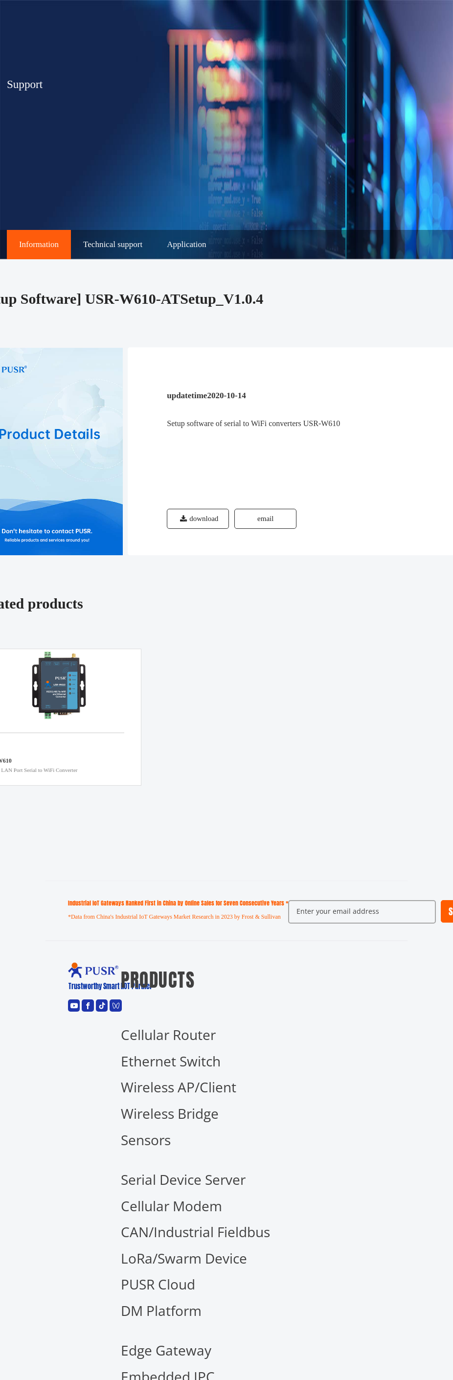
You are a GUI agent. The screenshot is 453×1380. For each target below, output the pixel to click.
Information (39, 244)
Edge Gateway (166, 1350)
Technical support (112, 244)
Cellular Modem (171, 1206)
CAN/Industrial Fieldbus (195, 1231)
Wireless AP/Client (178, 1087)
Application (186, 244)
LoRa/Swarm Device (184, 1258)
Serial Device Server (183, 1179)
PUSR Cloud (158, 1284)
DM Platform (161, 1310)
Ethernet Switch (171, 1061)
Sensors (146, 1140)
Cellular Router (168, 1034)
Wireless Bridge (170, 1113)
